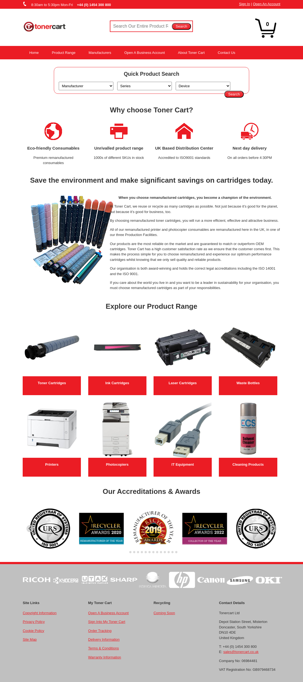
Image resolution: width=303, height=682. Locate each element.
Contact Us (226, 53)
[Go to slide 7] (149, 552)
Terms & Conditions (103, 648)
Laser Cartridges (183, 383)
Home (34, 53)
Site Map (30, 639)
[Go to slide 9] (157, 552)
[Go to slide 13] (172, 552)
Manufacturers (100, 53)
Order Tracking (100, 631)
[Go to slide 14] (176, 552)
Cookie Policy (33, 631)
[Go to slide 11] (165, 552)
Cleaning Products (248, 464)
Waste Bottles (248, 383)
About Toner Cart (191, 53)
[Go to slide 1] (126, 552)
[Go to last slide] (30, 528)
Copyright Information (40, 613)
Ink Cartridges (117, 383)
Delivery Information (104, 639)
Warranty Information (104, 657)
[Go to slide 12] (168, 552)
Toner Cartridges (52, 383)
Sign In (244, 4)
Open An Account (266, 4)
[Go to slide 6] (146, 552)
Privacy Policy (34, 622)
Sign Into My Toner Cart (106, 622)
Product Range (63, 53)
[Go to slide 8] (153, 552)
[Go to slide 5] (142, 552)
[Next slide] (273, 528)
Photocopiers (117, 464)
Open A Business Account (144, 53)
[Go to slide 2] (130, 552)
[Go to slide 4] (138, 552)
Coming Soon (164, 613)
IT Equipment (183, 464)
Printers (51, 464)
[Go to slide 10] (161, 552)
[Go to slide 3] (134, 552)
